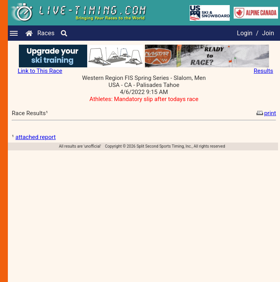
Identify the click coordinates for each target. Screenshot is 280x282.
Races (46, 33)
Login (244, 33)
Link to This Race (40, 70)
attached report (35, 137)
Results (263, 70)
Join (268, 33)
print (265, 113)
